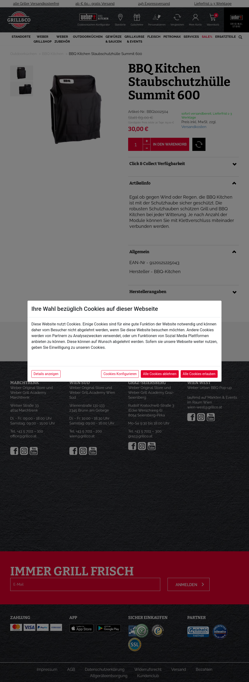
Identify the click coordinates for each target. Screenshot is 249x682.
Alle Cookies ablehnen (159, 374)
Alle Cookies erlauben (199, 374)
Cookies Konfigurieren (120, 374)
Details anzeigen (46, 374)
